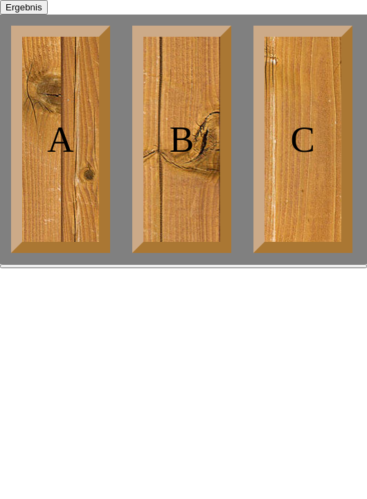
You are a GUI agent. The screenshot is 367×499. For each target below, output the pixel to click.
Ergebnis (24, 7)
